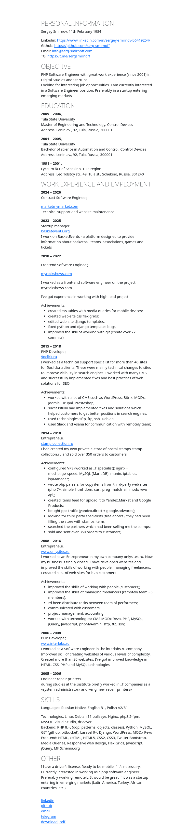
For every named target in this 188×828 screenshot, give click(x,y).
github (46, 805)
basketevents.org (55, 231)
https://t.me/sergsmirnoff (68, 56)
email (45, 811)
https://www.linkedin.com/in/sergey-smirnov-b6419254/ (103, 40)
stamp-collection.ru (57, 443)
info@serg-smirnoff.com (72, 51)
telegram (48, 816)
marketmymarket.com (59, 206)
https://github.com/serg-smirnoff (81, 45)
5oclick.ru (49, 356)
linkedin (47, 800)
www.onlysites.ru (55, 551)
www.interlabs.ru (55, 643)
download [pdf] (54, 821)
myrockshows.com (56, 273)
